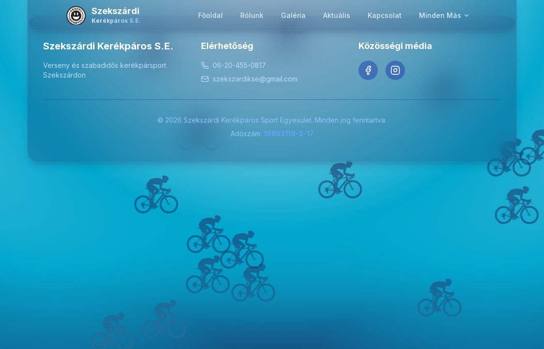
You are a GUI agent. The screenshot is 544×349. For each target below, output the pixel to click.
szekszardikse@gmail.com (249, 79)
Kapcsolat (385, 15)
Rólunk (252, 15)
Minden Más (444, 15)
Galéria (293, 15)
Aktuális (336, 15)
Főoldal (210, 15)
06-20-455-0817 (233, 65)
